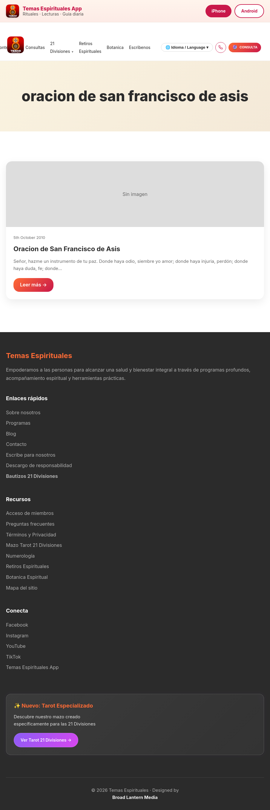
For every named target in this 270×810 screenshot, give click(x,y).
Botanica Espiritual (27, 577)
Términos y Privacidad (31, 535)
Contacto (16, 444)
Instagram (17, 636)
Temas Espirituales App (32, 667)
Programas (18, 423)
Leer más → (33, 285)
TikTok (13, 657)
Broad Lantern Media (135, 797)
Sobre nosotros (23, 412)
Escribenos (140, 47)
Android (249, 10)
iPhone (218, 10)
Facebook (17, 625)
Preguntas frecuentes (30, 524)
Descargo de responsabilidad (39, 465)
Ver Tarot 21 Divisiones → (46, 739)
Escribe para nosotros (30, 455)
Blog (11, 434)
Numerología (20, 556)
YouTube (16, 646)
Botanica (115, 47)
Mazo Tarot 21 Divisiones (34, 545)
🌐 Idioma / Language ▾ (186, 47)
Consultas (35, 47)
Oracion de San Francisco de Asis (66, 249)
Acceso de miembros (30, 513)
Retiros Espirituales (27, 566)
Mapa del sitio (21, 588)
